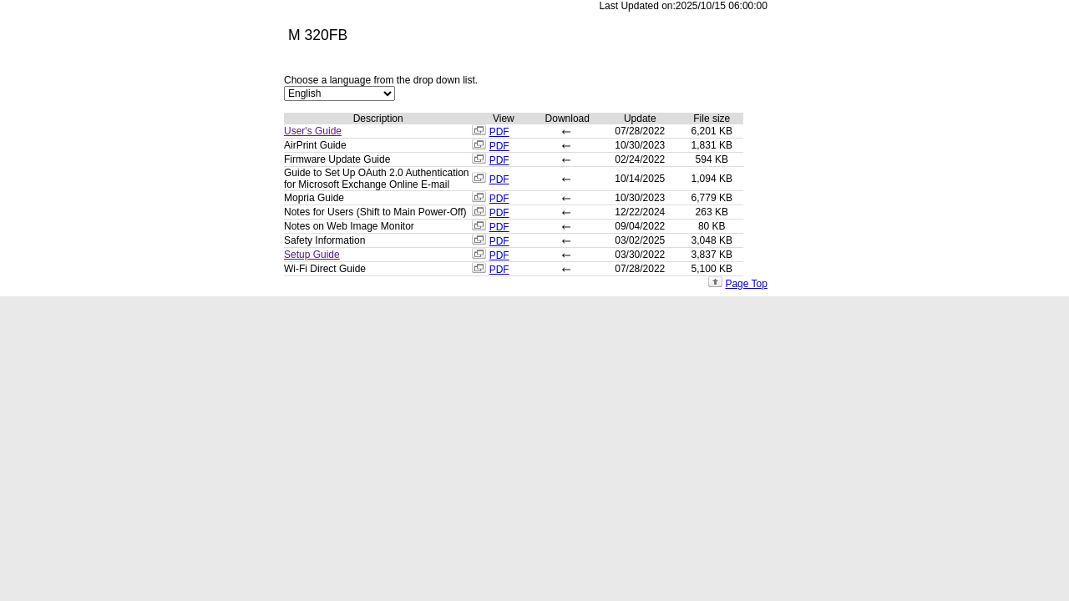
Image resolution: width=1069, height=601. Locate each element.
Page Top (746, 284)
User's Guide (313, 131)
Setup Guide (312, 254)
